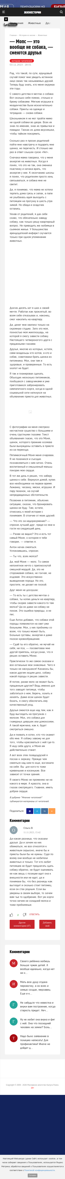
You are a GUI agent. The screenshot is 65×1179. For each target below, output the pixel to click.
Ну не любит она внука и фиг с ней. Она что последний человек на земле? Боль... (37, 1023)
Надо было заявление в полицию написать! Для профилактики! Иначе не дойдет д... (35, 1042)
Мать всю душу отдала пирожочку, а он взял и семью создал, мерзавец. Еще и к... (35, 987)
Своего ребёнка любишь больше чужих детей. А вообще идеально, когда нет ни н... (37, 967)
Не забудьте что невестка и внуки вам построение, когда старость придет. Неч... (37, 1006)
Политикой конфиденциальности (39, 1170)
